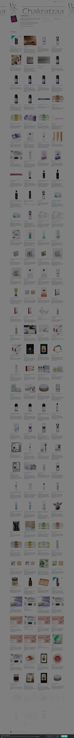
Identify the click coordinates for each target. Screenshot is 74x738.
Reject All (57, 736)
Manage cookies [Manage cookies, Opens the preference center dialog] (49, 736)
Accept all (64, 736)
